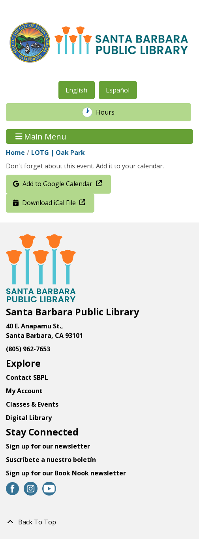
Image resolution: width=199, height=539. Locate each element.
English (76, 90)
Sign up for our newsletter (48, 446)
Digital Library (29, 417)
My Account (24, 390)
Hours (109, 112)
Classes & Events (32, 404)
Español (118, 90)
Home (15, 152)
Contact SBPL (27, 377)
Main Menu (41, 136)
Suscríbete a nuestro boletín (51, 459)
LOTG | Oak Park (58, 152)
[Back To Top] (99, 522)
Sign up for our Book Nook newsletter (67, 473)
